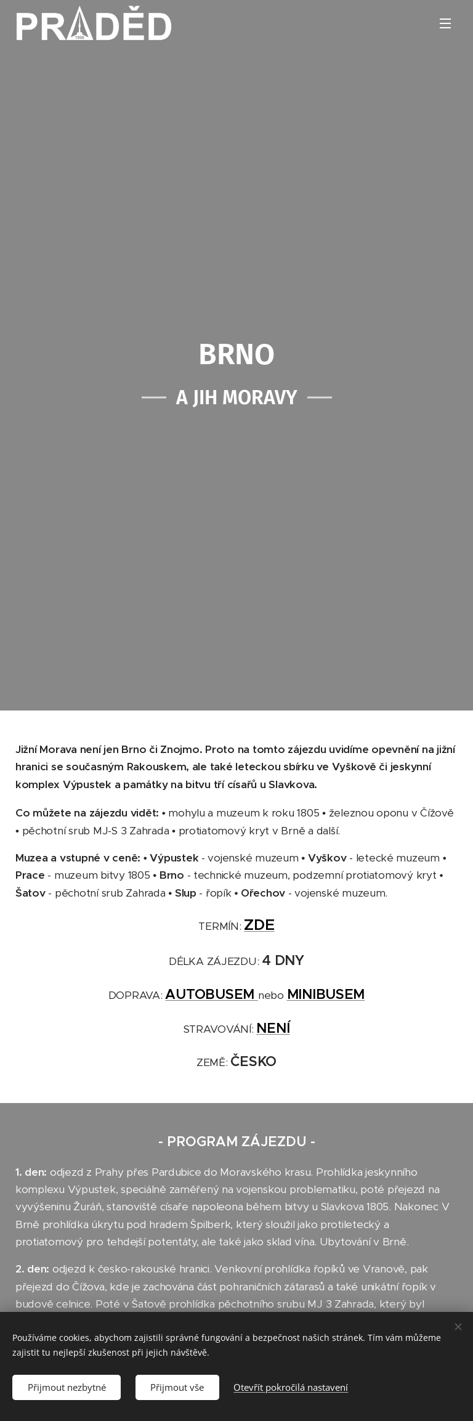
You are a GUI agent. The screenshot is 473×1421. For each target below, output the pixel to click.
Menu (445, 23)
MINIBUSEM (326, 994)
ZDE (259, 924)
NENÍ (272, 1027)
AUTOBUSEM (211, 994)
